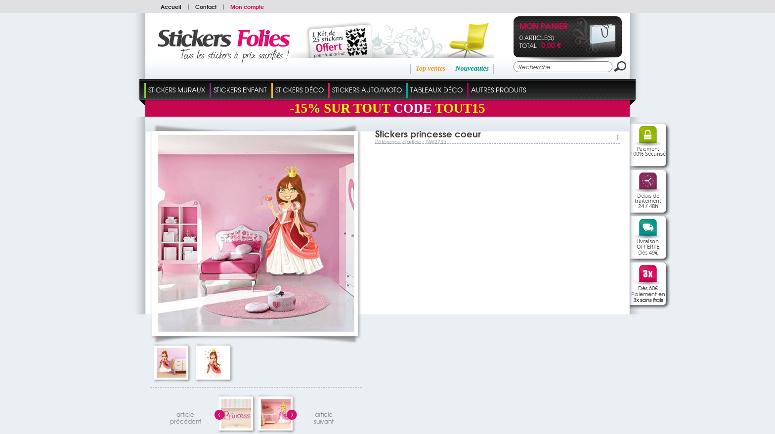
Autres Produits (498, 89)
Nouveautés (472, 68)
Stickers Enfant (240, 89)
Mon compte (247, 6)
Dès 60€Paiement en (648, 294)
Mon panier (543, 27)
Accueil (171, 6)
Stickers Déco (299, 89)
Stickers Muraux (176, 89)
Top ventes (431, 68)
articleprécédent (185, 416)
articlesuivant (324, 416)
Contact (205, 6)
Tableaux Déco (436, 89)
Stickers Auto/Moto (367, 89)
